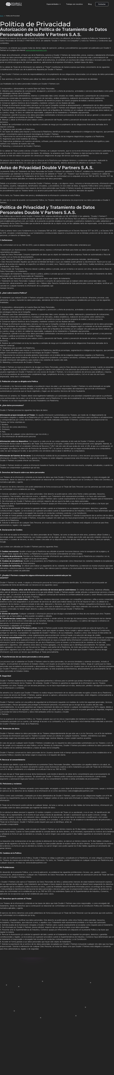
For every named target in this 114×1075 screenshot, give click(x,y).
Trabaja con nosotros (74, 4)
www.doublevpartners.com (36, 50)
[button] (54, 4)
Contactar (102, 4)
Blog (90, 4)
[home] (14, 4)
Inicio (1, 16)
